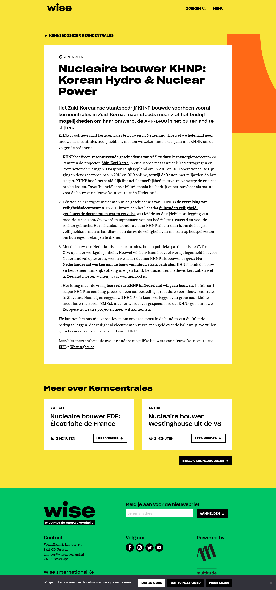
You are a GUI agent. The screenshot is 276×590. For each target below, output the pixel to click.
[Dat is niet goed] (271, 583)
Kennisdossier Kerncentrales (79, 35)
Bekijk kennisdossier (205, 460)
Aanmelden (212, 513)
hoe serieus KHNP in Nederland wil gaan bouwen (149, 285)
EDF (62, 347)
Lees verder (109, 438)
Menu (221, 8)
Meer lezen (219, 582)
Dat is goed (151, 582)
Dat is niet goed (186, 582)
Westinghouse (82, 347)
